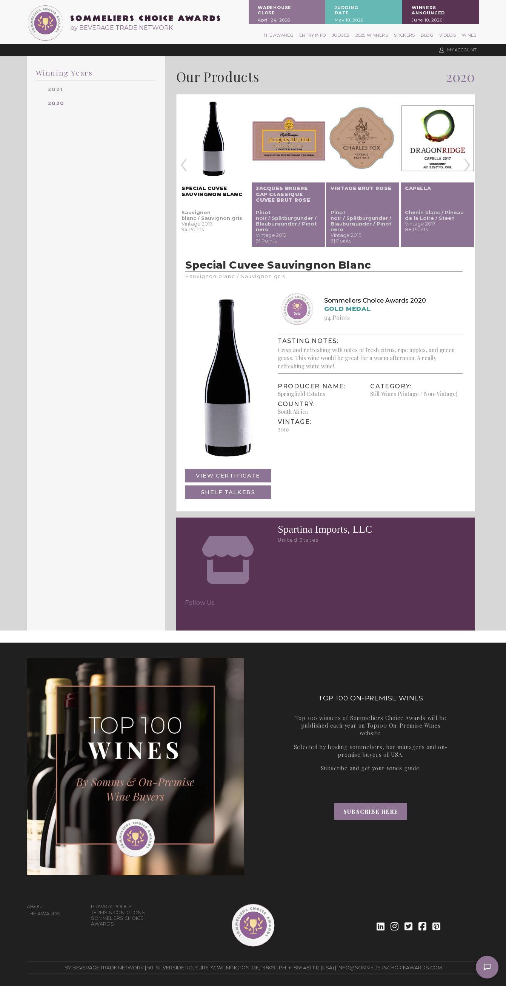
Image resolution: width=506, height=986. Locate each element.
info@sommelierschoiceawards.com (389, 968)
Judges (340, 35)
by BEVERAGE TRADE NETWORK (121, 27)
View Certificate (228, 475)
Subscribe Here (370, 811)
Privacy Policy (111, 906)
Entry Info (312, 35)
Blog (427, 35)
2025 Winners (371, 35)
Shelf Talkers (228, 492)
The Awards (278, 35)
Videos (447, 35)
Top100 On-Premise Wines (403, 725)
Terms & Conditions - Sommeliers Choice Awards (119, 918)
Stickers (404, 35)
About (35, 906)
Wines (469, 35)
